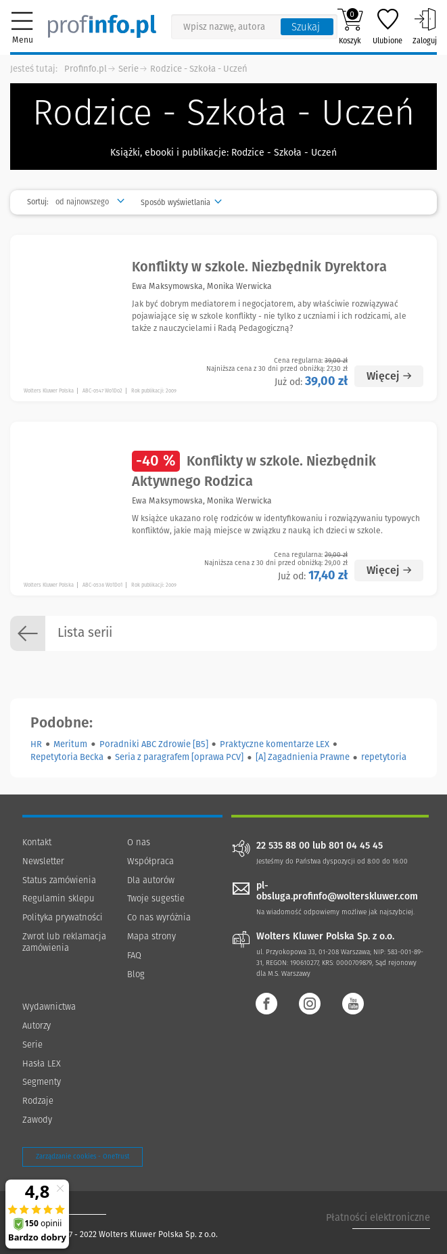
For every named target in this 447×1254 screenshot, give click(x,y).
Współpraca (150, 861)
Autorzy (36, 1026)
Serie (128, 69)
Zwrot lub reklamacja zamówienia (64, 942)
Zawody (37, 1120)
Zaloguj (425, 26)
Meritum (70, 744)
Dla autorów (150, 880)
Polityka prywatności (62, 917)
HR (36, 744)
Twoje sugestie (156, 898)
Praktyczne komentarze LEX (274, 744)
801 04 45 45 (356, 846)
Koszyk (349, 26)
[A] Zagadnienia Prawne (303, 757)
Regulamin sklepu (58, 898)
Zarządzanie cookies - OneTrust (82, 1156)
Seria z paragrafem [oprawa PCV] (179, 757)
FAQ (134, 955)
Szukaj (305, 27)
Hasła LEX (41, 1063)
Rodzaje (37, 1101)
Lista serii (61, 633)
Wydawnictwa (49, 1007)
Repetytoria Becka (66, 757)
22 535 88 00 (283, 846)
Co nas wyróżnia (159, 917)
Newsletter (43, 861)
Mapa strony (151, 936)
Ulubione (387, 26)
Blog (136, 974)
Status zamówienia (59, 880)
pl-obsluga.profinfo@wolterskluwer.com (337, 891)
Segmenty (41, 1082)
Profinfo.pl (85, 69)
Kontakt (36, 842)
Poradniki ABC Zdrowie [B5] (153, 744)
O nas (138, 842)
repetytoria (383, 757)
